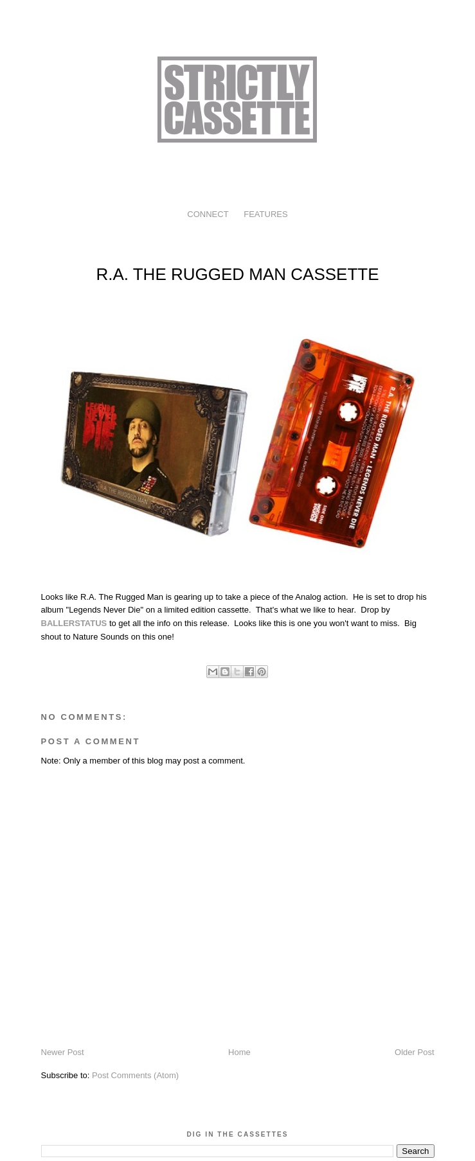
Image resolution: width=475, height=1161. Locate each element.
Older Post (414, 1052)
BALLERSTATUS (74, 623)
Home (239, 1052)
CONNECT (207, 214)
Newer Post (62, 1052)
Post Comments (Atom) (135, 1075)
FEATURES (265, 214)
